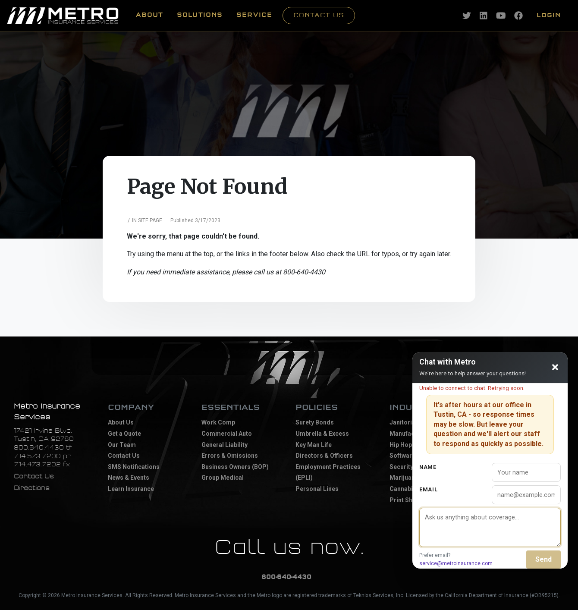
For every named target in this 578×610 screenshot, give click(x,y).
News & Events (128, 477)
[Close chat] (555, 367)
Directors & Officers (324, 455)
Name (428, 467)
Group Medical (222, 477)
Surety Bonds (314, 422)
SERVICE (254, 15)
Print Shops (406, 500)
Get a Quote (124, 433)
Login (549, 15)
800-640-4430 (286, 577)
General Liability (224, 444)
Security (401, 466)
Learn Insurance (131, 488)
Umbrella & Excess (322, 433)
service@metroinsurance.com (456, 563)
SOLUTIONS (200, 15)
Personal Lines (317, 488)
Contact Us (318, 15)
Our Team (122, 444)
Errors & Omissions (229, 455)
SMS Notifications (134, 466)
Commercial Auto (226, 433)
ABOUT (149, 15)
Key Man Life (313, 444)
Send (543, 559)
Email (428, 489)
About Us (121, 422)
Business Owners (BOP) (235, 466)
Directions (32, 488)
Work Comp (218, 422)
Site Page (150, 220)
